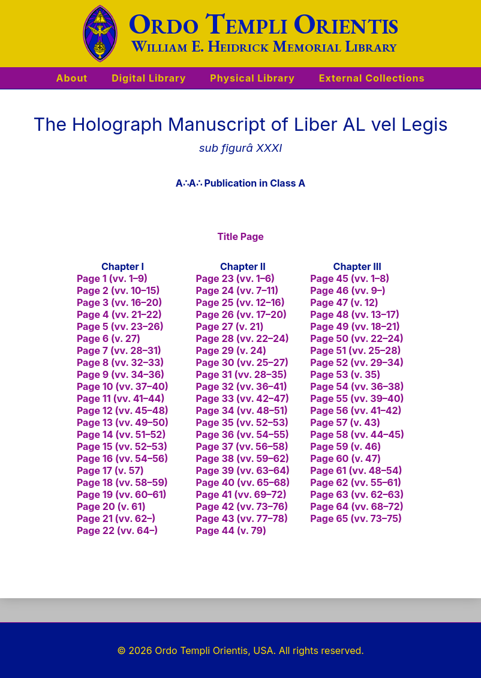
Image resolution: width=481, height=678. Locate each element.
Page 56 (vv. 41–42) (355, 410)
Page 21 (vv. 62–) (116, 518)
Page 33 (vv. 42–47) (243, 398)
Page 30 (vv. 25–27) (242, 362)
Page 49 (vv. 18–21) (354, 326)
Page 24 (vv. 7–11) (237, 290)
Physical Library (252, 78)
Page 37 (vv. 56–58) (242, 446)
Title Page (240, 236)
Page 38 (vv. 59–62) (243, 458)
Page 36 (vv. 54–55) (242, 434)
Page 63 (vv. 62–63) (357, 494)
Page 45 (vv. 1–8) (349, 278)
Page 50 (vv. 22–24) (357, 338)
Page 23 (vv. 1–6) (235, 278)
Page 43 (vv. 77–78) (242, 518)
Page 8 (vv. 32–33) (120, 362)
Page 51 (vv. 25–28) (355, 350)
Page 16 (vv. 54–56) (122, 458)
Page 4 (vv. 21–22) (119, 314)
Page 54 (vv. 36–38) (357, 386)
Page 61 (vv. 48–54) (356, 470)
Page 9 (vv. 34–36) (120, 374)
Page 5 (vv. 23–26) (120, 326)
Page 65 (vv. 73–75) (356, 518)
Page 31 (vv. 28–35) (241, 374)
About (72, 78)
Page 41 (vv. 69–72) (241, 494)
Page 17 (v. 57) (110, 470)
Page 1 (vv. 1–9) (112, 278)
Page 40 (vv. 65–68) (243, 482)
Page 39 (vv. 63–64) (243, 470)
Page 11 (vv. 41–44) (121, 398)
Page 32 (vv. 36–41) (241, 386)
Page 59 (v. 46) (345, 446)
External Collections (372, 78)
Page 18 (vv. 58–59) (122, 482)
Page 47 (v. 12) (344, 302)
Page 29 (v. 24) (231, 350)
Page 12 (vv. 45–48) (123, 410)
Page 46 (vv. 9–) (348, 290)
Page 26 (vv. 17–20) (241, 314)
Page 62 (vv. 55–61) (355, 482)
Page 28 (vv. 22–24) (242, 338)
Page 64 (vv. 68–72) (356, 506)
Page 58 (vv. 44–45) (357, 434)
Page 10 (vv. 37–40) (123, 386)
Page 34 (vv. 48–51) (242, 410)
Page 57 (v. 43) (345, 422)
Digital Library (149, 78)
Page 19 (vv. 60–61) (122, 494)
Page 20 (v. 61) (111, 506)
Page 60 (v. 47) (345, 458)
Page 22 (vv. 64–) (117, 530)
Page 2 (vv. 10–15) (118, 290)
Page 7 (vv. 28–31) (119, 350)
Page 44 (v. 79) (231, 530)
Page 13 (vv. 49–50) (123, 422)
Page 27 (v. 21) (230, 326)
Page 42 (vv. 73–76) (242, 506)
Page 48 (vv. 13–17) (354, 314)
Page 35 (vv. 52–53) (242, 422)
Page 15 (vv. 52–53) (122, 446)
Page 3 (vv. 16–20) (119, 302)
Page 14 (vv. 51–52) (121, 434)
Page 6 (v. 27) (108, 338)
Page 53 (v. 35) (345, 374)
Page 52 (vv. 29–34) (357, 362)
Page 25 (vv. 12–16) (240, 302)
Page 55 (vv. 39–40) (357, 398)
